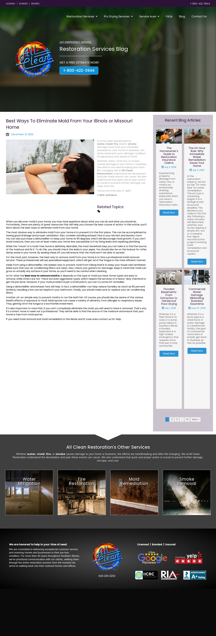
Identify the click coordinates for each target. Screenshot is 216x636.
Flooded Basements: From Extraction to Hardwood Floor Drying (169, 320)
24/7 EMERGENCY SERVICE (75, 42)
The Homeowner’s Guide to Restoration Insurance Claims (169, 155)
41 (187, 466)
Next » (195, 466)
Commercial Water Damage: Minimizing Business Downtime (197, 320)
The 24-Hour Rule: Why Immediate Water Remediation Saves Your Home (197, 157)
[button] (79, 71)
